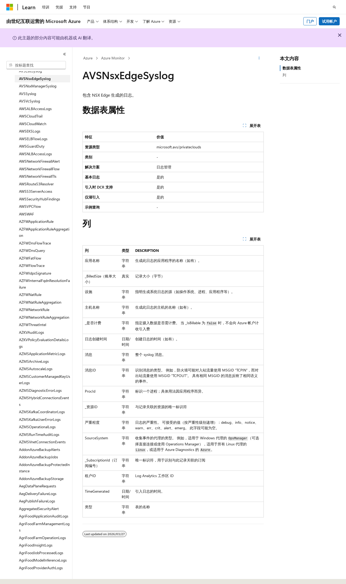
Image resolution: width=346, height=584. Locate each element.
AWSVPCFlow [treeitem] (30, 206)
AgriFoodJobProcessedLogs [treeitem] (41, 552)
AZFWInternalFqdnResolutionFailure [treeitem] (44, 284)
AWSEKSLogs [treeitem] (29, 131)
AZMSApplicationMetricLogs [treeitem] (42, 353)
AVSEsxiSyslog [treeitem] (30, 70)
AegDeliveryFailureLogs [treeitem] (37, 493)
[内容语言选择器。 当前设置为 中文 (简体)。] (20, 575)
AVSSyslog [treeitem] (27, 93)
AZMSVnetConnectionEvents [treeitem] (42, 441)
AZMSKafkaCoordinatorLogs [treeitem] (42, 411)
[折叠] (64, 54)
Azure (87, 57)
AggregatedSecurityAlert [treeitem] (39, 508)
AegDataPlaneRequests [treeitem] (37, 485)
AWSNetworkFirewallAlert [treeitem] (39, 161)
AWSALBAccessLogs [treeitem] (35, 108)
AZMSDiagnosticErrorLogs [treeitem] (40, 390)
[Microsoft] (9, 7)
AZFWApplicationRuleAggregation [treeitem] (44, 232)
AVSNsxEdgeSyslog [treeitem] (35, 78)
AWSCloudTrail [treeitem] (30, 116)
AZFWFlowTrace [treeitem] (32, 265)
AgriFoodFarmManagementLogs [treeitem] (44, 527)
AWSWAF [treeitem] (26, 213)
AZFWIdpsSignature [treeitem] (35, 273)
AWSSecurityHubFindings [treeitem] (39, 198)
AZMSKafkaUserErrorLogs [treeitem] (40, 419)
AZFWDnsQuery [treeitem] (32, 250)
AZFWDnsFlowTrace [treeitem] (35, 243)
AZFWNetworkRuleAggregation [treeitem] (44, 317)
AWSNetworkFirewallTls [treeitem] (37, 176)
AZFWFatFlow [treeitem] (30, 258)
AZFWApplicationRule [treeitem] (36, 221)
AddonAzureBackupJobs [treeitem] (38, 456)
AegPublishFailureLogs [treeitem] (37, 500)
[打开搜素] (334, 7)
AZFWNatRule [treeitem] (30, 294)
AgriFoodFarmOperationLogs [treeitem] (42, 537)
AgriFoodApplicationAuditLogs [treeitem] (43, 516)
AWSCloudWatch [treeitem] (32, 123)
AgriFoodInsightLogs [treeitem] (35, 545)
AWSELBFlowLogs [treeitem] (33, 138)
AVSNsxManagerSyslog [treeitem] (37, 85)
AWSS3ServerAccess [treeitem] (35, 191)
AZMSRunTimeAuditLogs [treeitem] (39, 434)
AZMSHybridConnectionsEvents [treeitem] (44, 401)
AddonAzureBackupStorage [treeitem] (41, 478)
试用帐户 (329, 21)
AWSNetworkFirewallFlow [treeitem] (39, 168)
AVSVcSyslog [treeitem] (29, 100)
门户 (310, 21)
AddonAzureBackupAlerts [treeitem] (39, 449)
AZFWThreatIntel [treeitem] (32, 324)
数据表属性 (291, 67)
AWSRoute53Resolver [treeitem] (36, 183)
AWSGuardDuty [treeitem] (32, 146)
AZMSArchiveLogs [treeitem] (34, 361)
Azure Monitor (113, 57)
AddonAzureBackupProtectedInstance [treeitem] (44, 468)
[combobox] (36, 65)
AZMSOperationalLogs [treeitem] (37, 426)
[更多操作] (259, 58)
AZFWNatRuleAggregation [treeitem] (40, 302)
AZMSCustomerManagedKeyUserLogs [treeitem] (44, 379)
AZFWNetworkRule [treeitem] (34, 309)
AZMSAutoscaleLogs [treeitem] (35, 368)
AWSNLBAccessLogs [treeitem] (35, 153)
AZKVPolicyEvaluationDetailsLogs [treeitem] (44, 343)
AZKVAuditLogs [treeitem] (31, 332)
